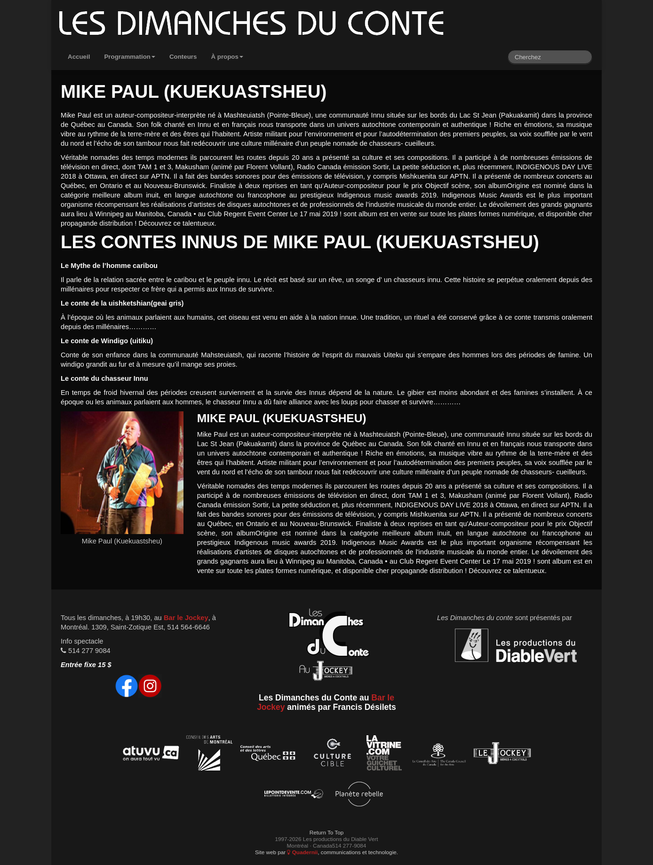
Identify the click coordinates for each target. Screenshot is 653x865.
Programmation (129, 56)
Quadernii (302, 852)
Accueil (79, 56)
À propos (227, 56)
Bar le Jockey (186, 617)
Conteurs (183, 56)
